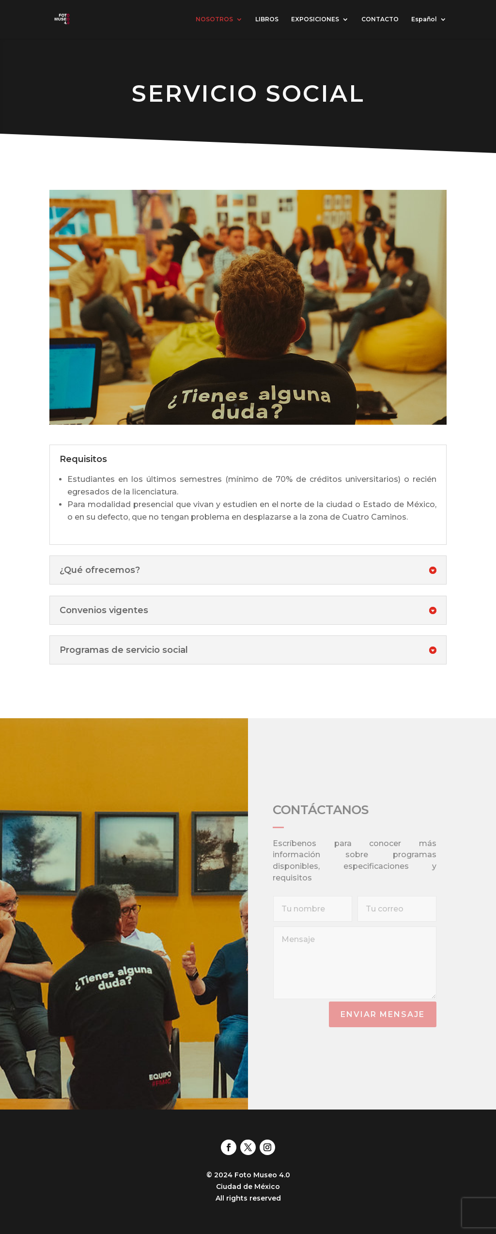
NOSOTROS (214, 19)
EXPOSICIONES (315, 19)
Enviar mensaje (383, 1014)
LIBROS (267, 19)
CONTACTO (380, 19)
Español (424, 19)
